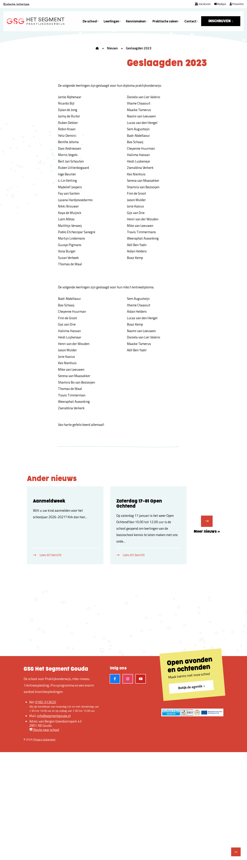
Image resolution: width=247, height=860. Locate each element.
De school (90, 21)
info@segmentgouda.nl (54, 823)
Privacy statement (45, 847)
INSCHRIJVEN (219, 21)
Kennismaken (136, 21)
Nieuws (112, 48)
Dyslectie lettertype (16, 4)
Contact (190, 21)
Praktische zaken (165, 21)
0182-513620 (45, 809)
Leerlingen (111, 21)
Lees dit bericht (51, 662)
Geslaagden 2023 (138, 48)
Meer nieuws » (207, 609)
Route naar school (44, 837)
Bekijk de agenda (190, 794)
